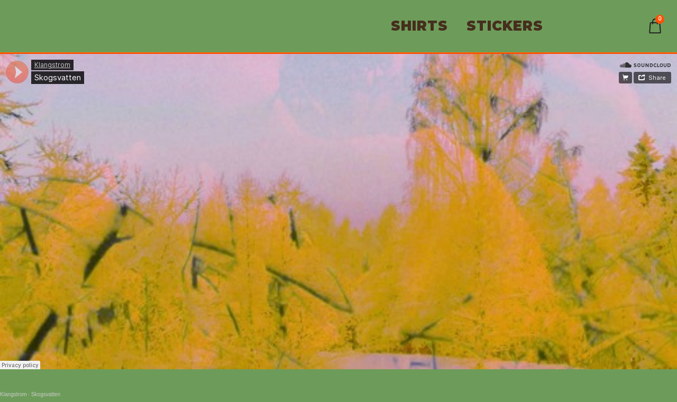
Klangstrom (13, 394)
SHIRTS (419, 25)
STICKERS (504, 25)
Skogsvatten (45, 394)
